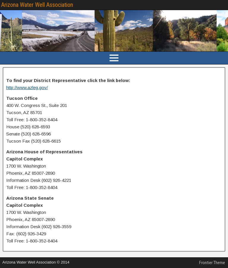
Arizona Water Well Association (37, 4)
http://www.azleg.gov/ (27, 87)
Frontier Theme (212, 262)
